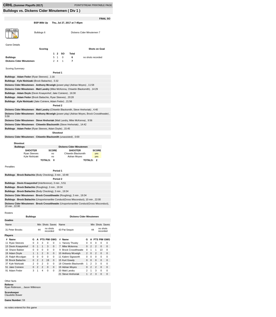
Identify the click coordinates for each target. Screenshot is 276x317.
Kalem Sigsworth (71, 256)
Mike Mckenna (69, 246)
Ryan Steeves (39, 76)
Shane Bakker (16, 250)
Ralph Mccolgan (17, 256)
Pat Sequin (68, 229)
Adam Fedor (24, 76)
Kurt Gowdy (68, 260)
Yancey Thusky (70, 243)
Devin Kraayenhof (41, 93)
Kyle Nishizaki (25, 81)
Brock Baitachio (42, 81)
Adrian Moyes (78, 85)
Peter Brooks (15, 229)
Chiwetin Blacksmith (78, 89)
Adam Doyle (24, 93)
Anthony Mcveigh (46, 85)
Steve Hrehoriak (82, 109)
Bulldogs (38, 32)
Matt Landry (42, 89)
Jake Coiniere (59, 93)
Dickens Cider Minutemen (84, 32)
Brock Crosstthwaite (97, 113)
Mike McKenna (59, 89)
